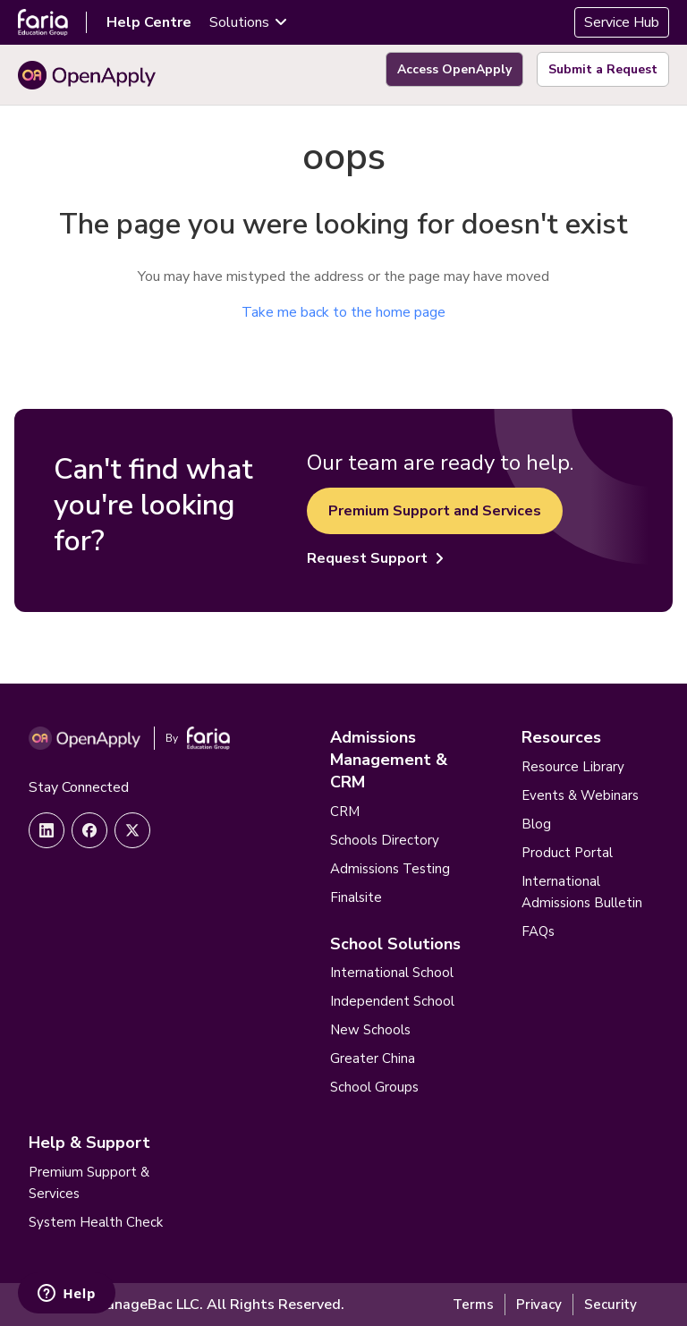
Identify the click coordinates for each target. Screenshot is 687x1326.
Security (610, 1304)
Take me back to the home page (343, 312)
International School (392, 973)
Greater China (372, 1058)
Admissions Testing (390, 869)
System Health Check (96, 1222)
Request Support (375, 558)
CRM (345, 811)
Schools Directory (384, 840)
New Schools (370, 1030)
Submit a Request (602, 69)
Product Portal (567, 853)
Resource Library (573, 767)
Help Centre (148, 22)
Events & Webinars (580, 795)
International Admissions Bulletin (582, 892)
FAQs (538, 931)
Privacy (539, 1304)
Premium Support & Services (89, 1183)
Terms (473, 1304)
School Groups (374, 1087)
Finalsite (356, 897)
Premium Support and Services (434, 511)
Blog (536, 824)
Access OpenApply (454, 69)
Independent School (392, 1001)
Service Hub (621, 22)
